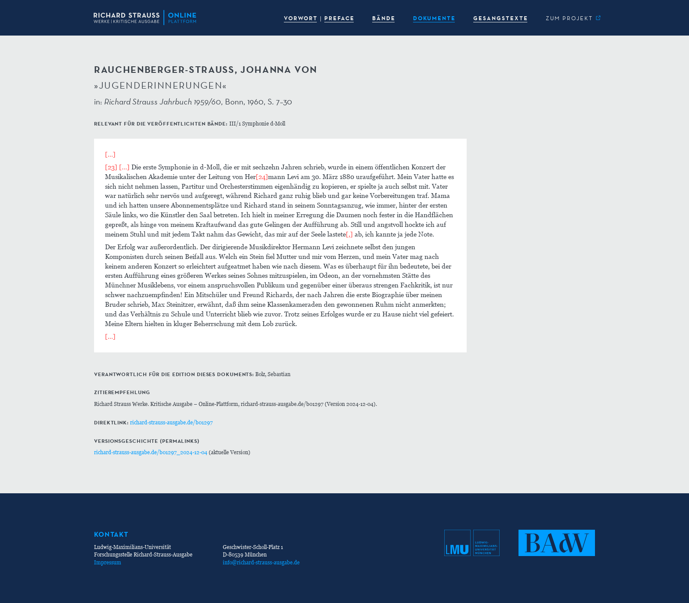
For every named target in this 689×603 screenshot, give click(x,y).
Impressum (107, 562)
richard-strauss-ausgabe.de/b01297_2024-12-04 (150, 452)
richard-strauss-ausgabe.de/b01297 (171, 422)
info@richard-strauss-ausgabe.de (261, 562)
